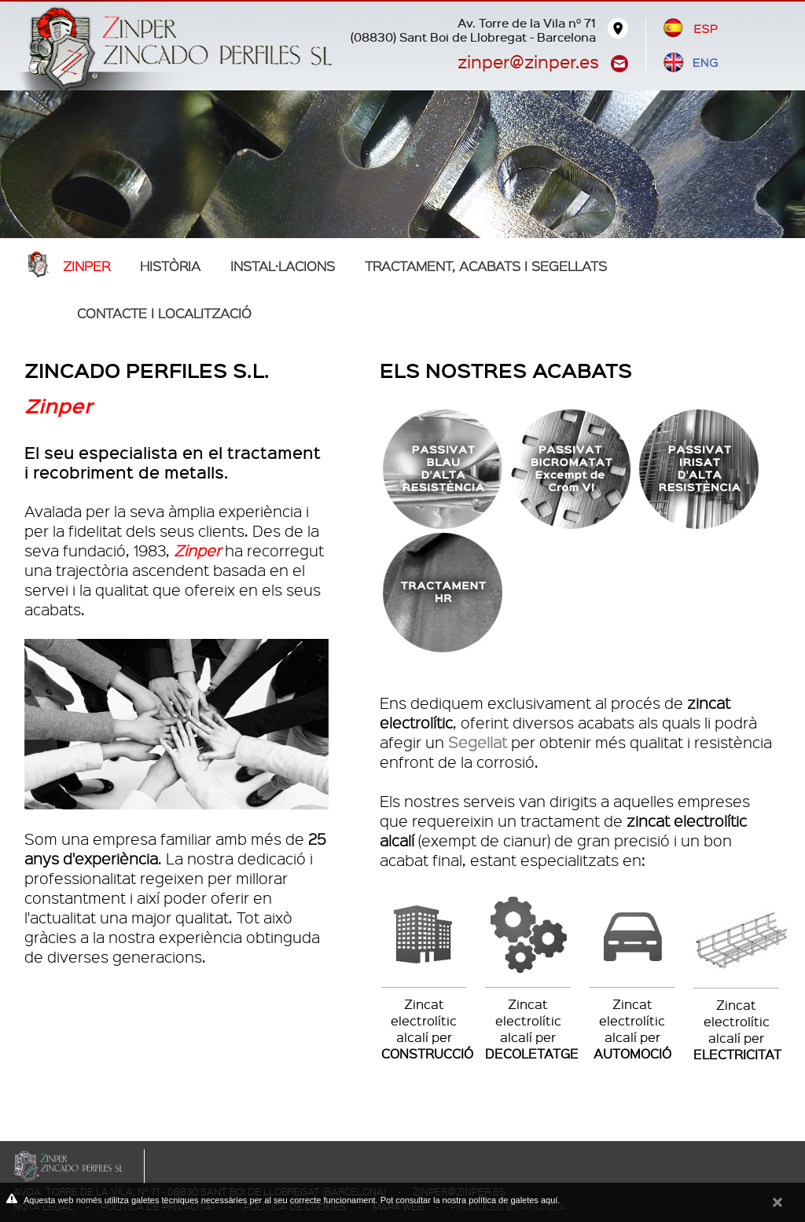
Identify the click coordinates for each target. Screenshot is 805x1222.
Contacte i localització (164, 312)
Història (170, 265)
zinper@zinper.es (528, 61)
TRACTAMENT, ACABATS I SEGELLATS (486, 265)
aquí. (550, 1200)
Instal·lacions (282, 265)
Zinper (86, 265)
